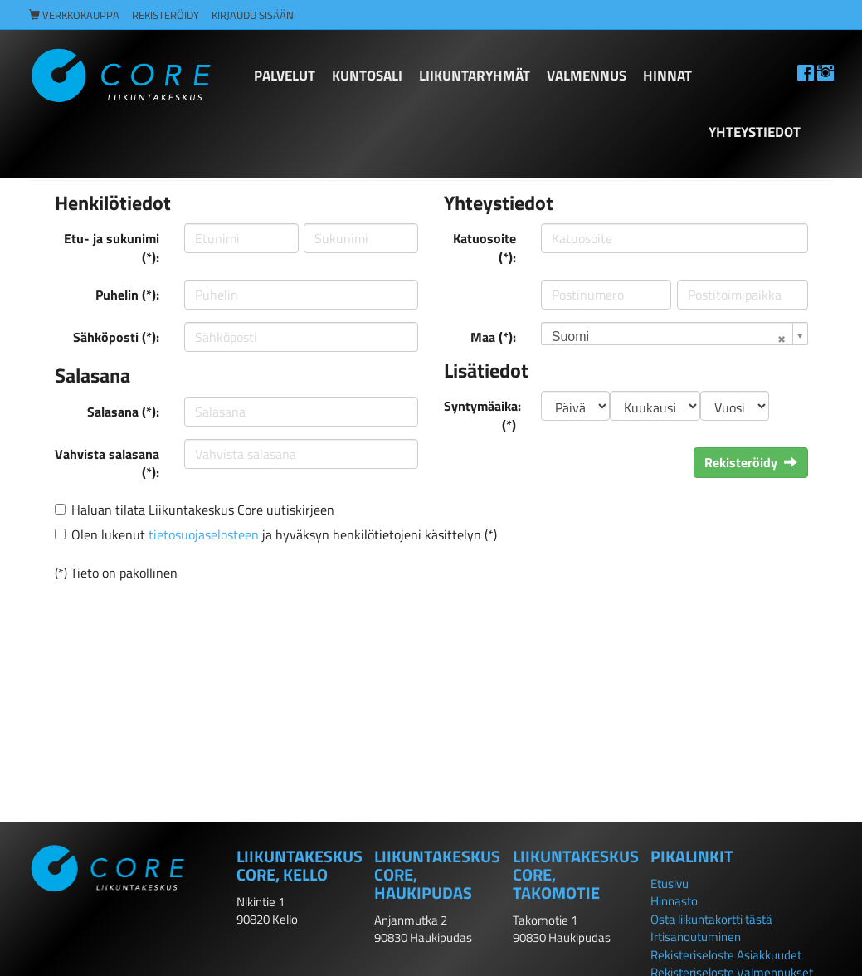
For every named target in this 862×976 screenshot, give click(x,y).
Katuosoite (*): (484, 247)
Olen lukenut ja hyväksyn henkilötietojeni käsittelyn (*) (284, 534)
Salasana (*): (123, 412)
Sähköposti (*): (116, 337)
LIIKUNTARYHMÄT (474, 75)
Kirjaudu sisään (253, 15)
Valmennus (586, 75)
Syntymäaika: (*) (482, 415)
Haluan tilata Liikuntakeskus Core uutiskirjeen (202, 510)
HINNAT (667, 75)
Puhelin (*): (127, 295)
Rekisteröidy (165, 15)
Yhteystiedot (755, 132)
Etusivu (669, 883)
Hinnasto (674, 900)
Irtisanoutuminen (695, 936)
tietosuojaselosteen (204, 534)
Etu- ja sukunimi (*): (111, 247)
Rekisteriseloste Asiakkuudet (725, 954)
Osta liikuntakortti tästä (711, 919)
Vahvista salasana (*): (107, 463)
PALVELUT (284, 75)
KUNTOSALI (367, 75)
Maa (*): (493, 337)
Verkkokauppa (74, 15)
